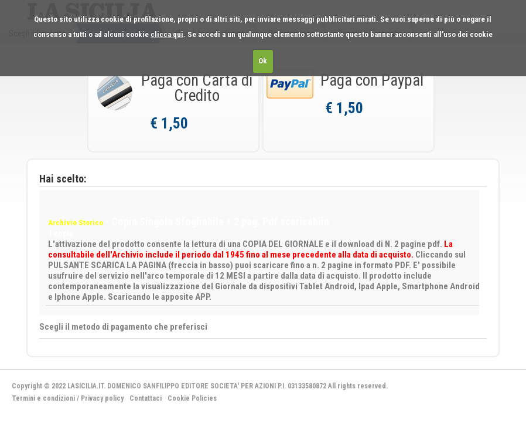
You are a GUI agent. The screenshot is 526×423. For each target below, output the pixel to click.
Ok (262, 60)
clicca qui (167, 34)
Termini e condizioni (43, 398)
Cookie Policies (192, 398)
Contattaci (145, 398)
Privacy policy (102, 398)
